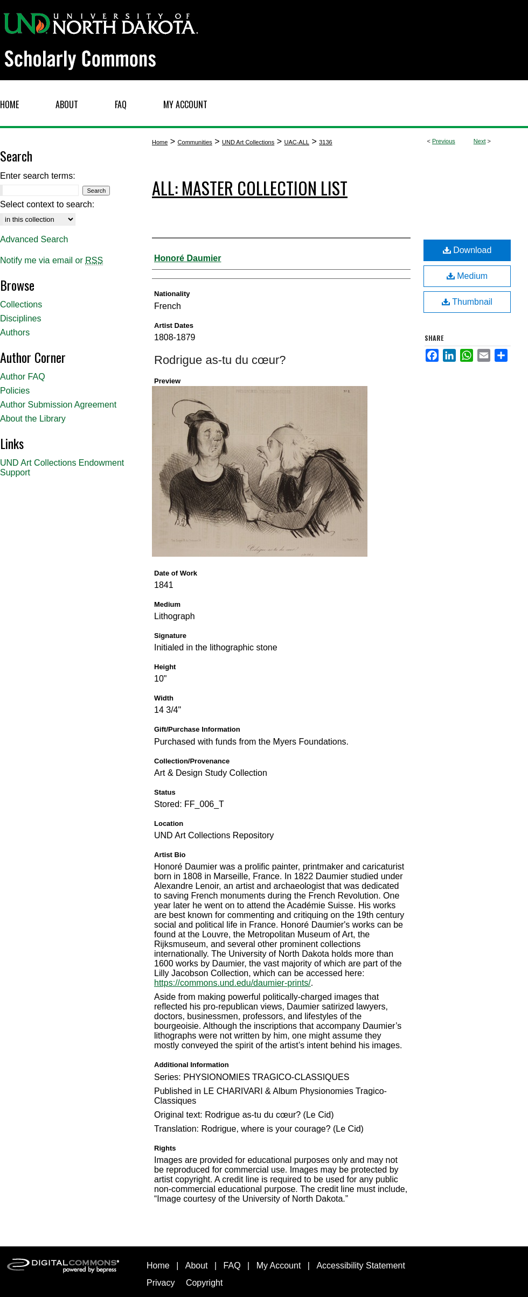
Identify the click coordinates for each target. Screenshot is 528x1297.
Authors (15, 332)
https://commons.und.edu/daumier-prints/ (232, 982)
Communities (195, 142)
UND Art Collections (248, 142)
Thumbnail (467, 301)
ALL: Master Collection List (250, 187)
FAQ (232, 1265)
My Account (278, 1265)
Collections (21, 304)
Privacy (161, 1282)
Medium (467, 276)
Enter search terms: (37, 175)
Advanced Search (34, 239)
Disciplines (20, 318)
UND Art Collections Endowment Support (62, 467)
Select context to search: (47, 204)
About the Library (33, 418)
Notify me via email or (51, 260)
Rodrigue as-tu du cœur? (220, 360)
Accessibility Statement (360, 1265)
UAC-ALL (296, 142)
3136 (325, 142)
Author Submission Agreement (58, 404)
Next (480, 141)
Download (467, 250)
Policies (15, 390)
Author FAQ (22, 376)
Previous (443, 141)
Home (160, 142)
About (196, 1265)
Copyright (204, 1282)
